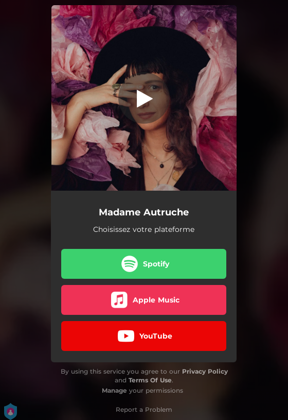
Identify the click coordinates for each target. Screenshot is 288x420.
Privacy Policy (205, 371)
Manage (114, 390)
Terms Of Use (150, 380)
